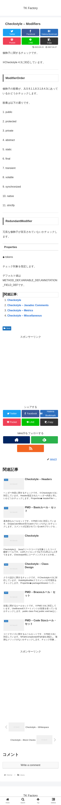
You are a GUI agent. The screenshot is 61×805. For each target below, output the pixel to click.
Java (7, 328)
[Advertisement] (30, 369)
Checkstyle (14, 300)
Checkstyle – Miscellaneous (24, 315)
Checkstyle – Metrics (20, 310)
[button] (49, 41)
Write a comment (30, 765)
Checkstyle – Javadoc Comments (27, 305)
